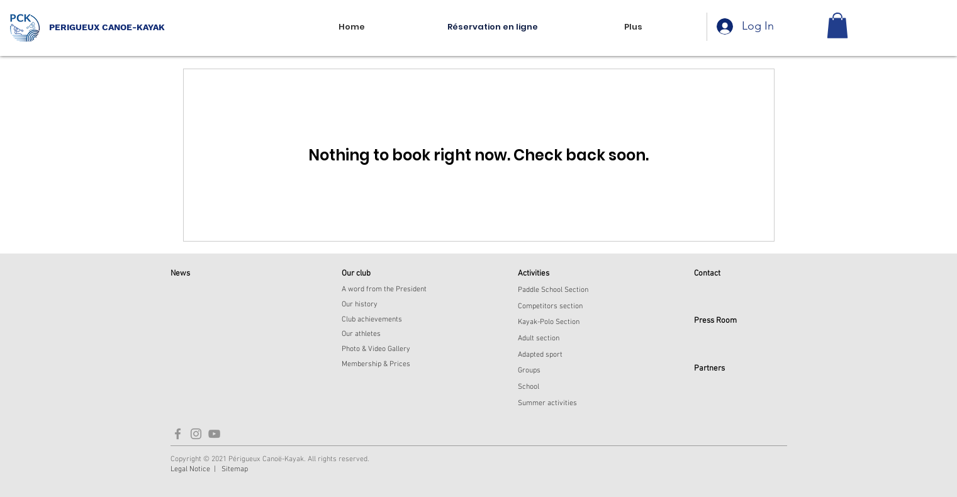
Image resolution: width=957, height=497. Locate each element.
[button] (837, 25)
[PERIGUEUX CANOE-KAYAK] (135, 27)
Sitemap (234, 469)
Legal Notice (190, 469)
